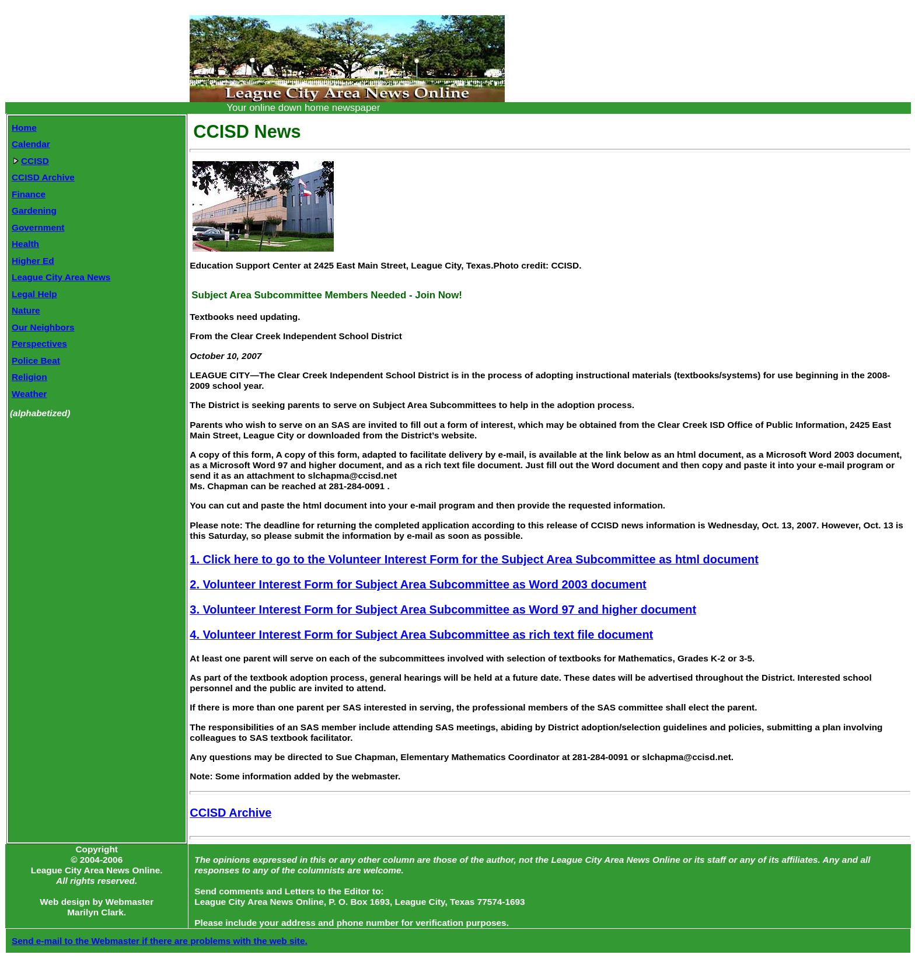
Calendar (31, 144)
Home (24, 128)
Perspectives (39, 344)
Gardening (34, 210)
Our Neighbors (43, 327)
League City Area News (61, 277)
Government (38, 227)
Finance (29, 194)
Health (25, 244)
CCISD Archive (43, 177)
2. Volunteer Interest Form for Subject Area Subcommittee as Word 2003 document (418, 584)
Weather (29, 394)
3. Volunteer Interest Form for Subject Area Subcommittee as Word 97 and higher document (443, 609)
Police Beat (36, 360)
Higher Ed (33, 261)
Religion (29, 377)
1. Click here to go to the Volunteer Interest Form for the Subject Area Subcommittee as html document (474, 559)
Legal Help (34, 294)
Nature (26, 310)
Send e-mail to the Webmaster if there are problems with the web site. (160, 941)
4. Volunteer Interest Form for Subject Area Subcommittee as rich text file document (421, 634)
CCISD (31, 161)
